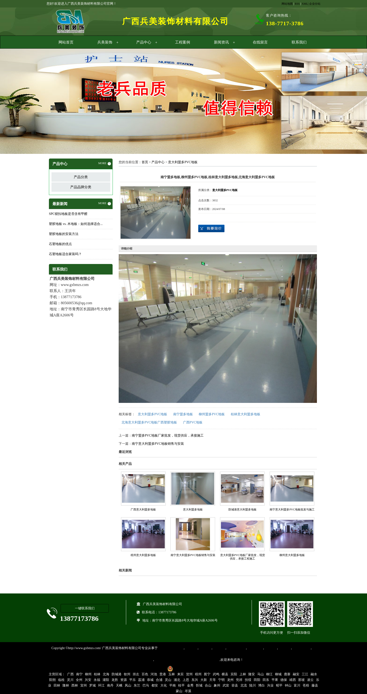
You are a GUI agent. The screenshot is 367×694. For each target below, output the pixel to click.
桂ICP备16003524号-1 (149, 668)
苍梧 (306, 685)
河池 (153, 674)
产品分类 (81, 177)
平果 (275, 680)
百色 (145, 674)
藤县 (315, 685)
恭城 (150, 680)
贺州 (189, 674)
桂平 (181, 685)
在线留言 (260, 42)
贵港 (162, 674)
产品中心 (143, 42)
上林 (242, 674)
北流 (243, 685)
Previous (15, 102)
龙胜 (114, 680)
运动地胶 (218, 648)
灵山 (168, 680)
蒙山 (179, 691)
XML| (305, 3)
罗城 (92, 685)
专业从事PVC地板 (171, 648)
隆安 (251, 674)
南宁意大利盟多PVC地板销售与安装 (158, 443)
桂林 (97, 674)
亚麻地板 (270, 648)
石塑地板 (284, 648)
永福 (97, 680)
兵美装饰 (104, 42)
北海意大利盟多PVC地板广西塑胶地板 (149, 422)
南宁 (79, 674)
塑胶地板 (191, 648)
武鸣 (216, 674)
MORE (104, 163)
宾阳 (234, 674)
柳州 (88, 674)
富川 (297, 685)
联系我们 (299, 42)
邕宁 (207, 674)
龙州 (230, 680)
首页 (145, 162)
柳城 (278, 674)
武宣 (226, 685)
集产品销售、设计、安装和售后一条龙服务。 (187, 659)
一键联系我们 (85, 608)
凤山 (128, 685)
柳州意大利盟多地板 (292, 555)
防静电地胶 (255, 648)
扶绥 (248, 680)
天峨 (119, 685)
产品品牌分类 (80, 187)
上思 (186, 680)
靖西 (292, 680)
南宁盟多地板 (183, 414)
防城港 (116, 674)
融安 (296, 674)
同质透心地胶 (236, 648)
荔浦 (141, 680)
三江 (305, 674)
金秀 (190, 685)
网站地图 (287, 3)
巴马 (146, 685)
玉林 (171, 674)
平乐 (132, 680)
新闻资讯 (221, 42)
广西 (70, 674)
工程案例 (182, 42)
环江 (101, 685)
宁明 (221, 680)
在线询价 (211, 228)
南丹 (110, 685)
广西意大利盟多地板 (143, 509)
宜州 (83, 685)
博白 (261, 685)
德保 (283, 680)
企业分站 (314, 3)
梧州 (198, 674)
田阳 (257, 680)
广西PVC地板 (192, 422)
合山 (208, 685)
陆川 (252, 685)
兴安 (88, 680)
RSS (297, 3)
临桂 (61, 680)
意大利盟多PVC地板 (182, 162)
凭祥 (239, 680)
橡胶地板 (205, 648)
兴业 (270, 685)
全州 (79, 680)
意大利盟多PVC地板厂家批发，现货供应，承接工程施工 (242, 556)
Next (352, 102)
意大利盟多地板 (193, 509)
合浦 (159, 680)
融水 (314, 674)
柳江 (269, 674)
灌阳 (106, 680)
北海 (106, 674)
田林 (57, 685)
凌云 (310, 680)
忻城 (199, 685)
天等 (212, 680)
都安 (154, 685)
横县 (225, 674)
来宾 (180, 674)
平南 (172, 685)
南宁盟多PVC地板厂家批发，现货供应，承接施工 (168, 435)
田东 (266, 680)
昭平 (279, 685)
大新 (203, 680)
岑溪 (188, 691)
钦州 (127, 674)
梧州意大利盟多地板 (143, 555)
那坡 (301, 680)
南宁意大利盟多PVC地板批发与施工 (292, 509)
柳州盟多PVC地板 (212, 414)
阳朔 (52, 680)
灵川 (70, 680)
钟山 (288, 685)
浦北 (177, 680)
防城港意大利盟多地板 (242, 509)
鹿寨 (287, 674)
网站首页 (66, 42)
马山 (260, 674)
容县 (234, 685)
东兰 (137, 685)
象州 (217, 685)
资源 (123, 680)
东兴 (194, 680)
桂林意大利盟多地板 (245, 414)
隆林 (65, 685)
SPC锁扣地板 (301, 648)
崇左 (136, 674)
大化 (163, 685)
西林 (74, 685)
